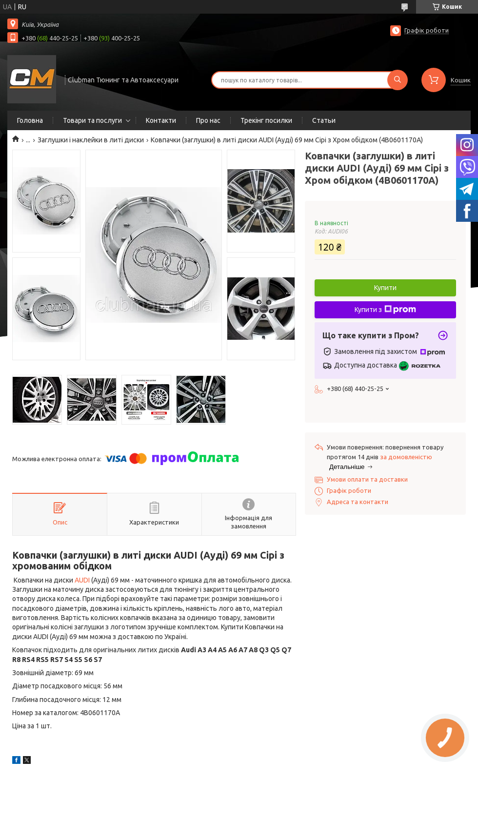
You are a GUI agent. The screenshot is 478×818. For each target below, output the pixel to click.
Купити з (385, 309)
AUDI (82, 580)
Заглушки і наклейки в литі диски (91, 140)
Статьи (324, 120)
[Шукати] (397, 80)
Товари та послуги (92, 120)
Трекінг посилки (266, 120)
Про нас (208, 120)
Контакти (161, 120)
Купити (385, 288)
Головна (30, 120)
